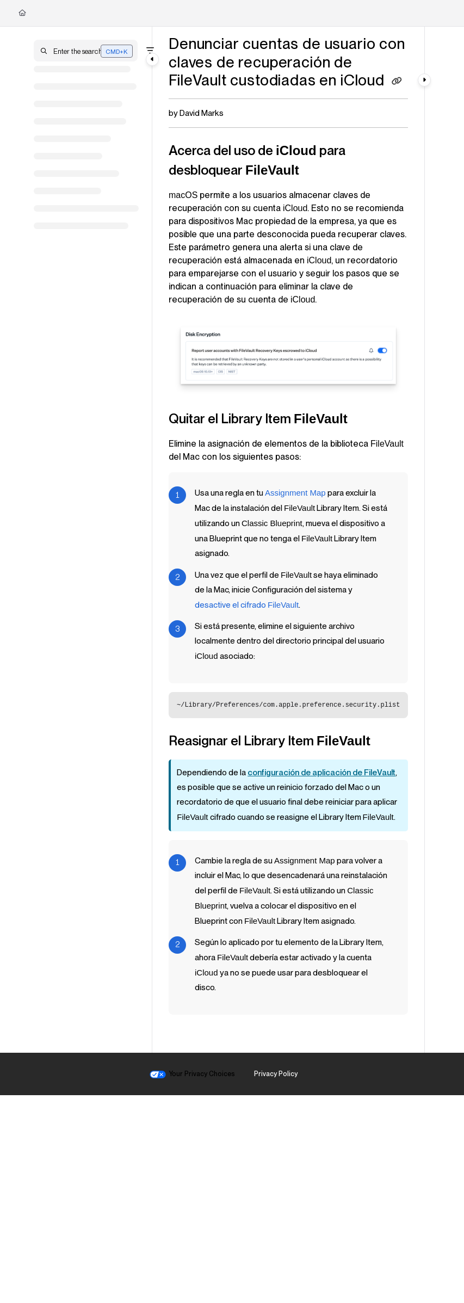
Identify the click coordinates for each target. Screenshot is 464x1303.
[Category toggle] (152, 59)
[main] (288, 540)
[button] (86, 50)
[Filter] (150, 50)
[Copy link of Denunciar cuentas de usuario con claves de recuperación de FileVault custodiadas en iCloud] (397, 81)
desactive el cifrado (247, 605)
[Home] (22, 13)
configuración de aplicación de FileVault (321, 772)
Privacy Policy (276, 1074)
